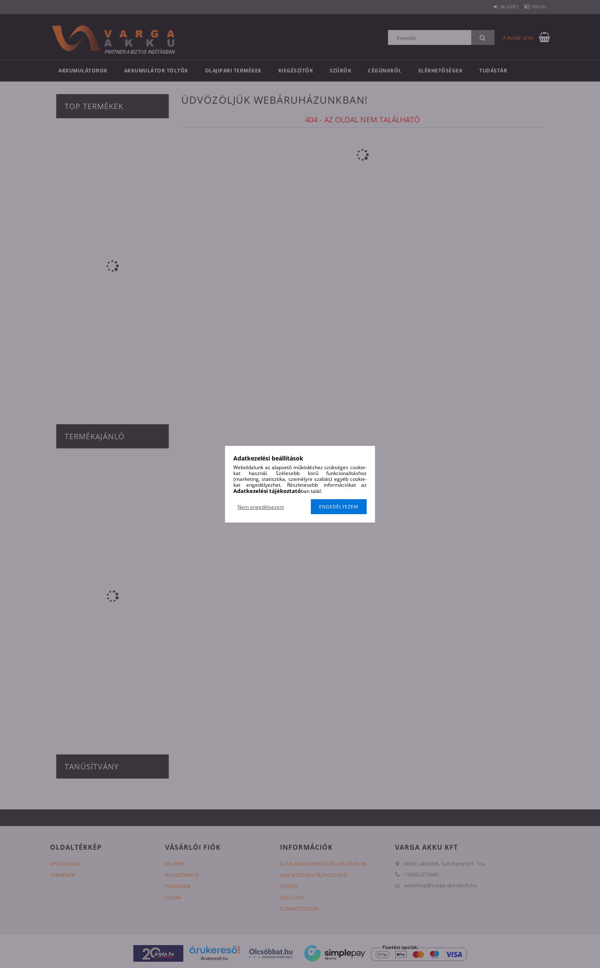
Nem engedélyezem (261, 506)
